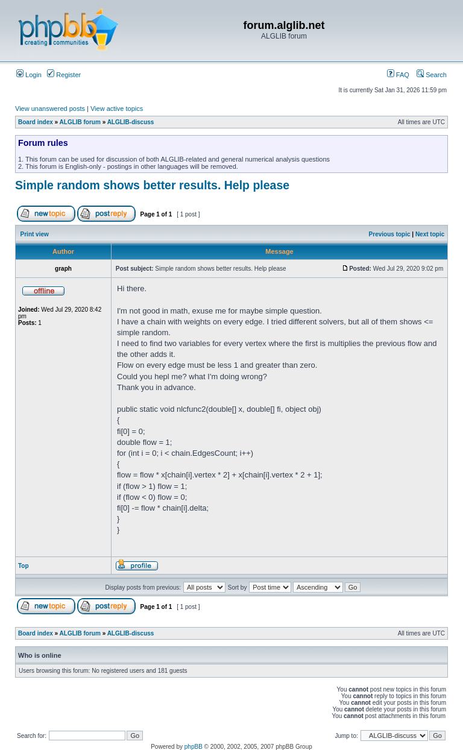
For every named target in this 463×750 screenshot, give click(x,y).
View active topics (116, 108)
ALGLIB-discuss (130, 122)
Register (64, 74)
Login (29, 74)
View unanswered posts (50, 108)
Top (23, 565)
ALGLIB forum (80, 122)
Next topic (429, 234)
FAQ (398, 74)
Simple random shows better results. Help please (152, 185)
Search (432, 74)
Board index (35, 122)
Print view (34, 234)
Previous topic (390, 234)
